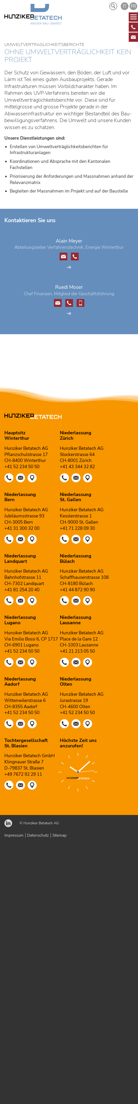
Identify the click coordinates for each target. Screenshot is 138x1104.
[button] (133, 27)
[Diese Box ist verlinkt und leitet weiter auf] (133, 27)
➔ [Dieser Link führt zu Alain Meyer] (69, 267)
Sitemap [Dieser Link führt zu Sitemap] (59, 835)
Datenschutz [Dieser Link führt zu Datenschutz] (38, 835)
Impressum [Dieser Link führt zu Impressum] (13, 835)
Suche (113, 6)
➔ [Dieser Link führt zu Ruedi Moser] (69, 313)
